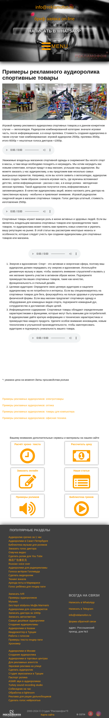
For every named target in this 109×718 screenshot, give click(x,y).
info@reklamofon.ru (55, 7)
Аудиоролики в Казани (22, 628)
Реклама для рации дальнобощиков (30, 696)
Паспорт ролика (18, 677)
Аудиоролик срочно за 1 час (25, 537)
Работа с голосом (19, 636)
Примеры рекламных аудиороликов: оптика (28, 405)
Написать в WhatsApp (82, 602)
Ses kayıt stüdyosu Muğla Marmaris (29, 605)
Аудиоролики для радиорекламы (28, 567)
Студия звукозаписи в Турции (26, 673)
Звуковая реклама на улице (25, 666)
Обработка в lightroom (22, 692)
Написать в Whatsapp (54, 31)
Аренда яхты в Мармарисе (24, 583)
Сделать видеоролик (21, 575)
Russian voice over (19, 563)
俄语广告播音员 (18, 560)
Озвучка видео (17, 552)
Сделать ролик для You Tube (25, 556)
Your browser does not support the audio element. (28, 150)
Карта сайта (47, 714)
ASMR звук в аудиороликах (25, 681)
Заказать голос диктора (22, 548)
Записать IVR (16, 594)
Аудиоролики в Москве (22, 650)
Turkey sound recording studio (26, 685)
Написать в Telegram (81, 608)
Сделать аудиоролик (21, 670)
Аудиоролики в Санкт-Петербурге (28, 541)
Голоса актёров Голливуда (24, 571)
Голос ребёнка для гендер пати (27, 586)
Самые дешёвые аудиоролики (26, 620)
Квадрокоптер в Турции (22, 632)
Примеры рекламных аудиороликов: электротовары (33, 399)
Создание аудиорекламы (23, 624)
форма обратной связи (82, 621)
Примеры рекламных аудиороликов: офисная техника (34, 418)
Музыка (13, 601)
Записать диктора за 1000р (25, 613)
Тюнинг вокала (17, 579)
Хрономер (15, 643)
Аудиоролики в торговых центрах (28, 658)
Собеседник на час (20, 689)
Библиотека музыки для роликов (28, 545)
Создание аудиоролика (22, 654)
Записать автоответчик (22, 617)
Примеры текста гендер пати (26, 639)
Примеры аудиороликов (23, 597)
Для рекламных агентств (23, 662)
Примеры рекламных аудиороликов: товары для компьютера (38, 411)
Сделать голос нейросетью (24, 700)
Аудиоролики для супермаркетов (28, 609)
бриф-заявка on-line (54, 18)
